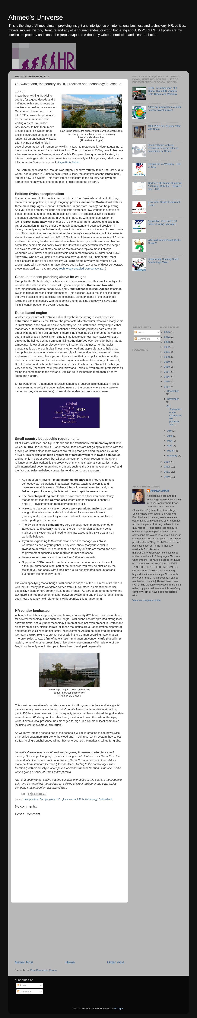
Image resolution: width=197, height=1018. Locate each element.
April (170, 445)
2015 (167, 381)
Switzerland (105, 799)
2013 (167, 461)
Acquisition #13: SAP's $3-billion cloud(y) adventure (163, 222)
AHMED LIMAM (160, 490)
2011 (167, 471)
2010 (167, 476)
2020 (167, 357)
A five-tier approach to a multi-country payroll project (165, 108)
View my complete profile (146, 600)
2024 (167, 337)
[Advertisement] (69, 931)
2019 (167, 361)
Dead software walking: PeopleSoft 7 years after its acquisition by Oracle (163, 148)
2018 (167, 366)
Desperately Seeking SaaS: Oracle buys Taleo (163, 260)
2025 (167, 332)
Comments (142, 338)
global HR (54, 799)
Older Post (115, 962)
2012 (167, 466)
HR (79, 799)
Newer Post (24, 962)
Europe (44, 799)
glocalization (69, 799)
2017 (167, 371)
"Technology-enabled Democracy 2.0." (81, 268)
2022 (167, 347)
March (171, 450)
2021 (167, 351)
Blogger (118, 1008)
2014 (167, 386)
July (169, 430)
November (173, 398)
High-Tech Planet (68, 162)
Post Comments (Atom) (43, 970)
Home (70, 962)
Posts (139, 332)
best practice (31, 799)
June (170, 435)
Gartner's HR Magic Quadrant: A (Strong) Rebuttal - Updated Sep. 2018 (165, 186)
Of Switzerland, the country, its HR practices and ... (174, 415)
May (170, 440)
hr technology (89, 799)
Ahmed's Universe (35, 17)
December (173, 391)
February (172, 455)
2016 (167, 376)
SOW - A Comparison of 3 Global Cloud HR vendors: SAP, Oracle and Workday (162, 91)
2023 (167, 342)
